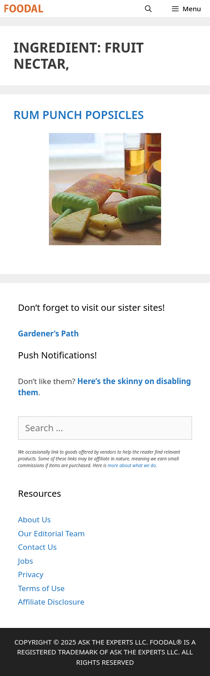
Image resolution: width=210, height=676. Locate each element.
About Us (34, 519)
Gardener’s (38, 333)
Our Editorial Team (51, 533)
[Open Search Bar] (148, 8)
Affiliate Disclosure (51, 601)
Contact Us (37, 547)
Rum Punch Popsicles (78, 114)
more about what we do (132, 465)
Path (69, 333)
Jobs (25, 561)
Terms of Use (41, 588)
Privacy (31, 574)
